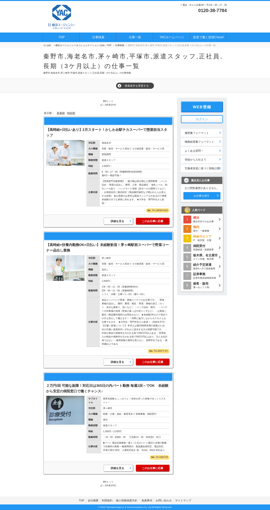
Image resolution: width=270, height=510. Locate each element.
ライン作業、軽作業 (201, 256)
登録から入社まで (195, 159)
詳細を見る (117, 221)
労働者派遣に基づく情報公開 (202, 168)
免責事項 (147, 500)
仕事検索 (98, 37)
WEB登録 (202, 107)
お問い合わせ (164, 500)
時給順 (71, 113)
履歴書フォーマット (197, 132)
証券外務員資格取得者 (201, 275)
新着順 (61, 113)
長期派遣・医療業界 (201, 247)
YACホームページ (171, 37)
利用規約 (107, 500)
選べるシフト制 (201, 285)
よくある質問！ (194, 150)
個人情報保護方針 (127, 500)
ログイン (202, 119)
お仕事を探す (202, 195)
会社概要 (93, 500)
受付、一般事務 (201, 228)
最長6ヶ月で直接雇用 (201, 266)
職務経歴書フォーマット (199, 141)
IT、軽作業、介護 (201, 238)
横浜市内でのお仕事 (201, 219)
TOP (62, 37)
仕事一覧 (135, 37)
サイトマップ (183, 500)
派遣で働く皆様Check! (208, 37)
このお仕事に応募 (152, 221)
